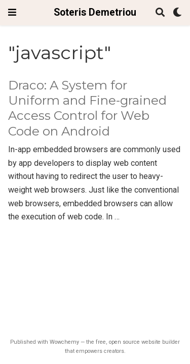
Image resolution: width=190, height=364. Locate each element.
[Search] (160, 13)
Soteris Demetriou (95, 12)
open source (124, 342)
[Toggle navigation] (12, 12)
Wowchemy (64, 342)
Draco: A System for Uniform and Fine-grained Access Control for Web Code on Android (87, 108)
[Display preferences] (177, 13)
